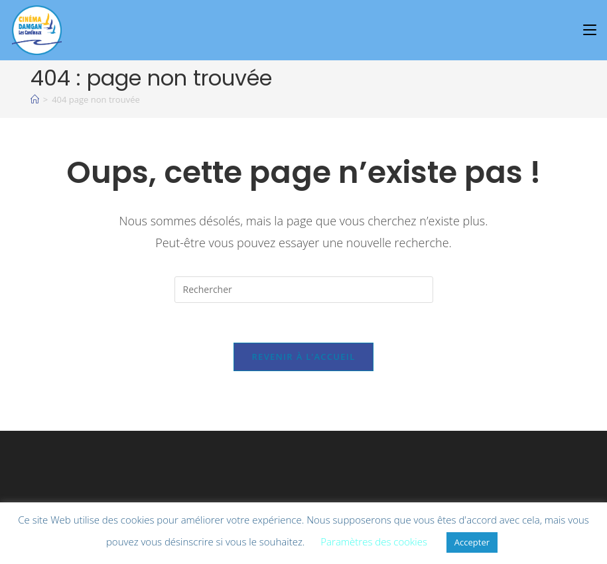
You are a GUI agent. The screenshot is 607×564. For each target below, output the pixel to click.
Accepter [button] (472, 542)
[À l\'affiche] (35, 99)
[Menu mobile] (591, 29)
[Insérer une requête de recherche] (303, 289)
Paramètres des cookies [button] (373, 541)
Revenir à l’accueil (303, 357)
